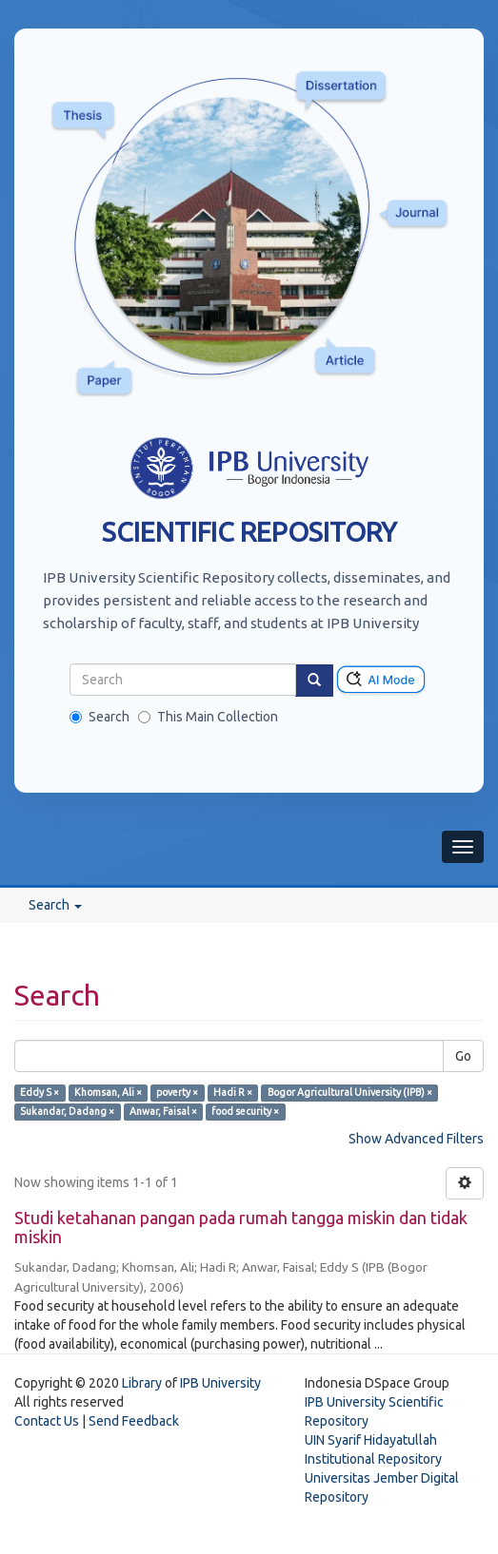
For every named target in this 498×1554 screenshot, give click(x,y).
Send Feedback (134, 1421)
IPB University (220, 1383)
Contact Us (46, 1421)
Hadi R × (232, 1092)
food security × (245, 1111)
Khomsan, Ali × (108, 1092)
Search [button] (55, 904)
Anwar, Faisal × (163, 1111)
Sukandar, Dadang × (67, 1111)
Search (99, 716)
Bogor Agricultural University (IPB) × (350, 1092)
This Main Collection (208, 716)
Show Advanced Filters (416, 1138)
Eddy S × (39, 1092)
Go (463, 1056)
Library (142, 1383)
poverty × (177, 1092)
